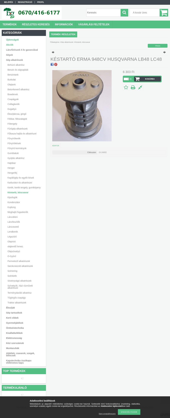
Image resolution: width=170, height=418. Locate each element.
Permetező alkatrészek (19, 261)
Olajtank (12, 84)
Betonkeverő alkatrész (19, 89)
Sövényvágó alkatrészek (20, 281)
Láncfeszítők (14, 222)
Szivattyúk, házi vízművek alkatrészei (20, 286)
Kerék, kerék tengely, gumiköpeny (24, 187)
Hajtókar (12, 163)
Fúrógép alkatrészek (18, 128)
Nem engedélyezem (107, 414)
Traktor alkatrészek (17, 302)
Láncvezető (13, 227)
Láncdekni (13, 217)
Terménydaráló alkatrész (20, 293)
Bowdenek (13, 94)
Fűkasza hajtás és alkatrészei (22, 133)
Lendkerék (13, 231)
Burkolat (12, 79)
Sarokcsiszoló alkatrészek (20, 266)
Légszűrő (12, 236)
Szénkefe (12, 276)
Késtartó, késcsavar (18, 192)
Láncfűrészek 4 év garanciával (22, 50)
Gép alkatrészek (67, 42)
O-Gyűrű (12, 256)
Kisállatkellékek (14, 333)
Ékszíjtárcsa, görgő (17, 114)
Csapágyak (13, 99)
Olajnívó (12, 241)
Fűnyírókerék (14, 138)
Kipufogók (12, 197)
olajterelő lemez (15, 246)
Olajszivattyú (14, 251)
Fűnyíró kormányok (17, 148)
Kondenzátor (14, 202)
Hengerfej (12, 173)
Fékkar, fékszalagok (17, 119)
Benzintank (13, 74)
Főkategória (54, 42)
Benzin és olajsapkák (18, 70)
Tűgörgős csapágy (17, 297)
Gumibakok (13, 153)
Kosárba (150, 79)
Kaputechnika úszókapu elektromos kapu (18, 361)
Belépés (8, 2)
